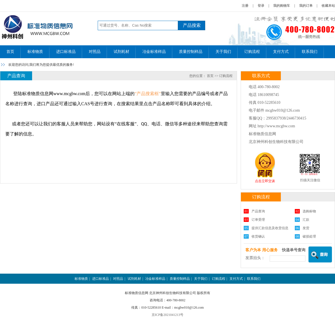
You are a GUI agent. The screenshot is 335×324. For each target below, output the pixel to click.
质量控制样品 (190, 52)
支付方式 (281, 52)
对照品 (94, 52)
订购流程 (252, 52)
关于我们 (223, 52)
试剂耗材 (121, 52)
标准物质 (35, 52)
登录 (261, 6)
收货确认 (258, 236)
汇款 (306, 220)
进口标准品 (66, 52)
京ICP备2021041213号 (168, 315)
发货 (306, 228)
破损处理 (309, 236)
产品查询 (258, 211)
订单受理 (258, 220)
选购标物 (309, 211)
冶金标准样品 (154, 52)
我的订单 (306, 6)
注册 (245, 6)
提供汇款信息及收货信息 (270, 228)
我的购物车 (281, 6)
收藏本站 (328, 6)
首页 (10, 52)
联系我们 (309, 52)
